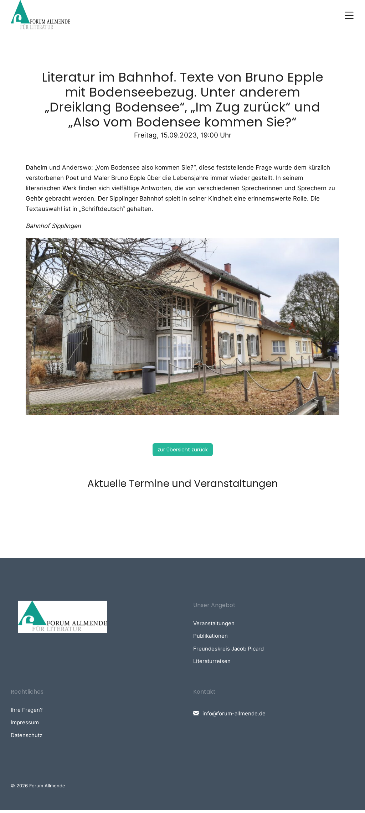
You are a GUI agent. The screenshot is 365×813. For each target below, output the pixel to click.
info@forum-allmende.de (234, 716)
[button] (349, 17)
